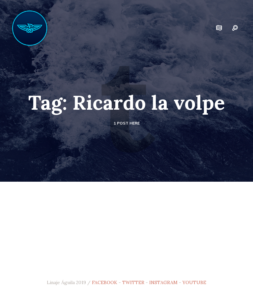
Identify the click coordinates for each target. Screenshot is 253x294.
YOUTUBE (194, 282)
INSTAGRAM (163, 282)
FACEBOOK (104, 282)
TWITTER (133, 282)
